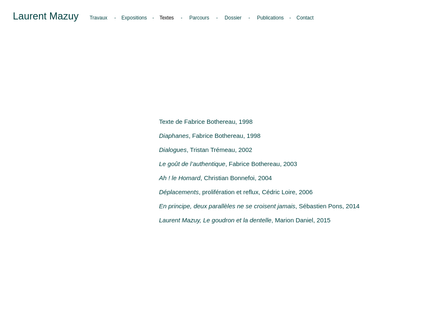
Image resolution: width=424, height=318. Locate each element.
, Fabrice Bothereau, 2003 (228, 163)
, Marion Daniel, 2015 (244, 220)
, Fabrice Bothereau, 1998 (209, 135)
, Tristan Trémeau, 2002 (205, 149)
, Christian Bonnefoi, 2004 (215, 177)
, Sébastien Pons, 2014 (259, 206)
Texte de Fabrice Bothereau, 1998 (206, 121)
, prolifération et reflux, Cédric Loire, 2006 (236, 191)
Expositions (134, 18)
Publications (270, 18)
